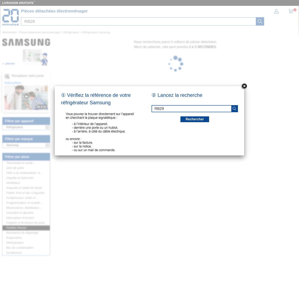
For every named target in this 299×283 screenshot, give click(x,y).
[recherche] (234, 109)
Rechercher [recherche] (195, 119)
